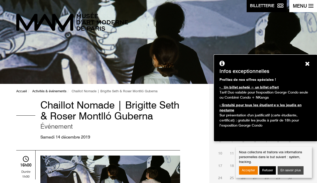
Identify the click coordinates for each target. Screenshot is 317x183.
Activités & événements (49, 91)
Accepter (248, 170)
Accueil (21, 91)
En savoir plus (290, 170)
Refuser (267, 170)
